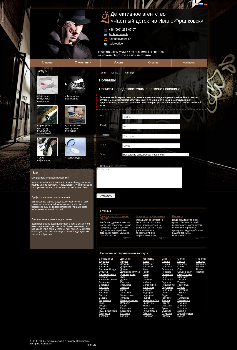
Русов (165, 312)
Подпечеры (167, 291)
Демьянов (125, 262)
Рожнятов (167, 309)
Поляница (167, 294)
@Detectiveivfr (118, 34)
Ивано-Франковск (129, 304)
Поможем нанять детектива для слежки (51, 219)
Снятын (181, 265)
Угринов (181, 309)
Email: (103, 125)
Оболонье (148, 320)
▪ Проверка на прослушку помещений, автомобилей (47, 120)
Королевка (148, 262)
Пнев (164, 281)
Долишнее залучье (130, 275)
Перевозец (167, 273)
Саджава (166, 314)
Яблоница (201, 268)
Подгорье (166, 286)
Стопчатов (182, 281)
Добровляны (126, 270)
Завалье (124, 291)
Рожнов (165, 307)
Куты (145, 273)
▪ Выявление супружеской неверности (47, 89)
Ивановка (125, 307)
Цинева (181, 320)
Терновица (182, 288)
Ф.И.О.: (104, 115)
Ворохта (103, 299)
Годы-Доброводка (108, 314)
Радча (165, 299)
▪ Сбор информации (47, 150)
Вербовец (104, 281)
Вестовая (104, 288)
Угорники (182, 307)
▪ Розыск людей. (75, 148)
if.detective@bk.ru (120, 38)
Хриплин (181, 314)
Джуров (124, 265)
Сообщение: (106, 166)
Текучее (181, 286)
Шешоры (200, 265)
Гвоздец (103, 309)
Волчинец (104, 291)
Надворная (148, 299)
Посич (165, 296)
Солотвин (182, 268)
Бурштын (104, 275)
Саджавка (167, 317)
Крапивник (148, 268)
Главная (47, 62)
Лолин (146, 281)
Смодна (166, 320)
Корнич (124, 320)
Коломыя (125, 317)
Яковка (199, 273)
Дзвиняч (124, 268)
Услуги (118, 62)
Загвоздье (125, 296)
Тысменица (183, 301)
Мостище (147, 294)
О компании (83, 62)
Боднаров (104, 265)
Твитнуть (91, 348)
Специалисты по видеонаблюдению (50, 177)
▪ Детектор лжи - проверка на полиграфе (75, 118)
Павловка (167, 270)
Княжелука (125, 312)
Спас (180, 273)
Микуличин (148, 291)
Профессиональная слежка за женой (50, 197)
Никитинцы (148, 307)
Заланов (124, 301)
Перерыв (166, 275)
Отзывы (153, 62)
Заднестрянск (127, 299)
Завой (123, 294)
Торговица (182, 294)
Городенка (104, 317)
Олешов (166, 265)
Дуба (123, 281)
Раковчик (166, 301)
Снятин (181, 262)
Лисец (146, 278)
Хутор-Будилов (185, 317)
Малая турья (149, 288)
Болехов (103, 268)
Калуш (123, 309)
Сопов (180, 270)
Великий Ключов (107, 278)
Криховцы (148, 270)
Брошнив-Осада (107, 273)
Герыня (103, 312)
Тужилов (181, 296)
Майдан (147, 286)
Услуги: (42, 71)
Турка (180, 299)
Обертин (147, 317)
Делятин (103, 320)
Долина (124, 273)
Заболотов (125, 288)
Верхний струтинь (108, 283)
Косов (146, 265)
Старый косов (184, 278)
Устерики (182, 312)
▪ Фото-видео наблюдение (75, 88)
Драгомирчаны (128, 278)
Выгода (103, 301)
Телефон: (105, 135)
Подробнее (126, 242)
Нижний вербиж (151, 304)
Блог (35, 172)
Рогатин (166, 304)
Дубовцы (125, 283)
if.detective (116, 43)
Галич (102, 307)
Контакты (189, 62)
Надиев (146, 301)
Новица (146, 309)
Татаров (181, 283)
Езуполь (124, 286)
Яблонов (200, 270)
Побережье (167, 283)
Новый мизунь (150, 314)
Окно (164, 262)
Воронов (103, 296)
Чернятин (201, 262)
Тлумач (181, 291)
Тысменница (183, 304)
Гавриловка (105, 304)
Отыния (166, 268)
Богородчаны (106, 262)
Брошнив (104, 270)
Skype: (103, 144)
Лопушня (147, 283)
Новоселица (149, 312)
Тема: (103, 154)
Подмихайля (168, 288)
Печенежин (167, 278)
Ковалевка (125, 314)
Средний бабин (185, 275)
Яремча (200, 275)
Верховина (104, 286)
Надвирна (148, 296)
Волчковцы (104, 294)
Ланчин (146, 275)
